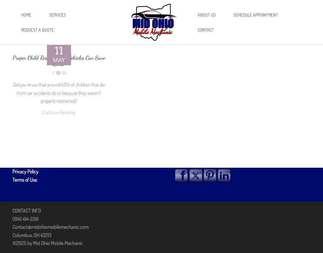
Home (26, 15)
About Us (207, 15)
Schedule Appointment (256, 15)
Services (57, 15)
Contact (206, 29)
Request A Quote (37, 29)
